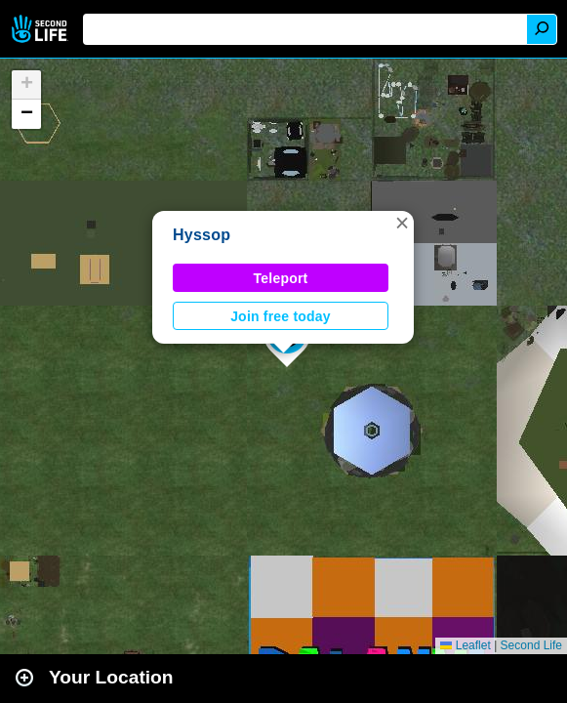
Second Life (41, 29)
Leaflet (465, 645)
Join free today (280, 316)
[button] (402, 222)
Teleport (281, 278)
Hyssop (201, 235)
